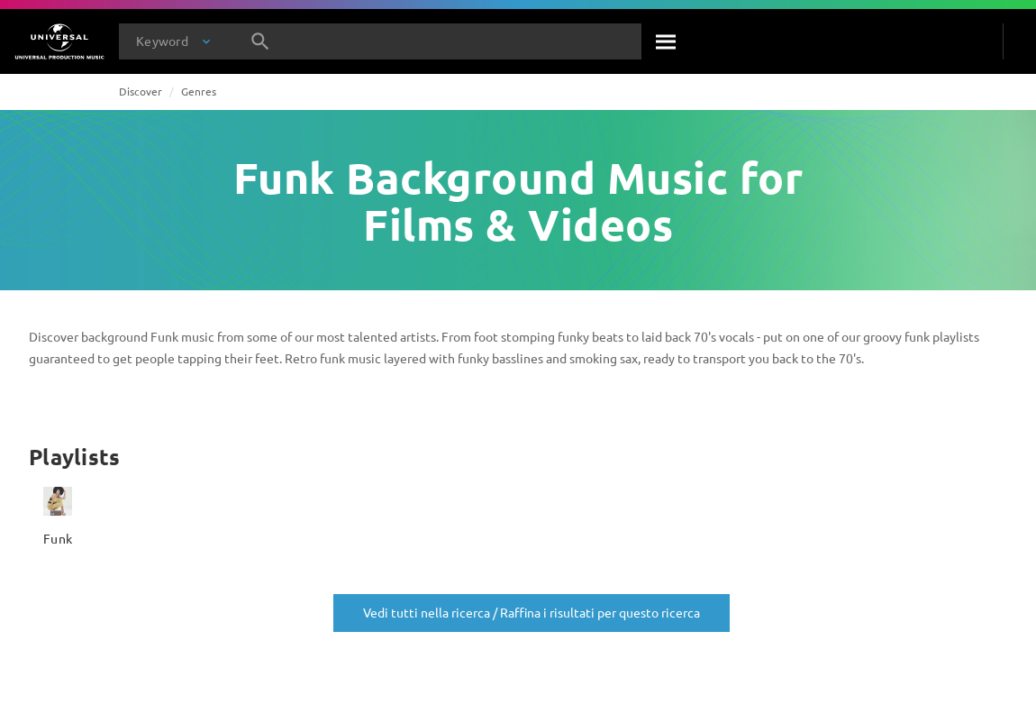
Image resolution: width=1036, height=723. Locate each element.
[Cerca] (666, 41)
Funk (57, 538)
